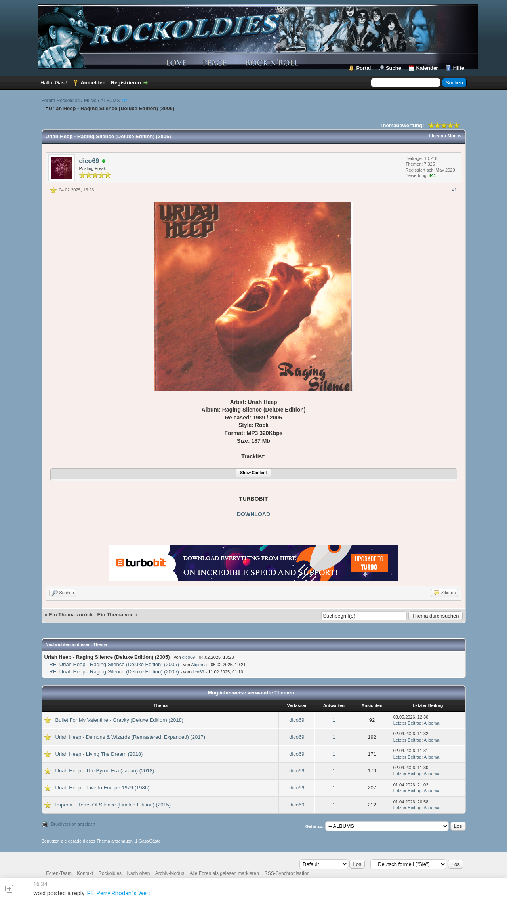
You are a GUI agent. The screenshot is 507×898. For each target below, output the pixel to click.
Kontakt (85, 873)
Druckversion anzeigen (73, 824)
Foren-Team (59, 873)
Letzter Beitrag (407, 723)
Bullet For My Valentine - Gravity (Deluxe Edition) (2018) (119, 720)
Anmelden (92, 83)
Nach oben (138, 873)
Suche (393, 68)
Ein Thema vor (115, 615)
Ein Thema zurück (71, 615)
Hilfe (458, 68)
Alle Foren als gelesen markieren (224, 873)
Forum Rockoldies (61, 100)
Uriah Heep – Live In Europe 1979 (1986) (102, 788)
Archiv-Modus (169, 873)
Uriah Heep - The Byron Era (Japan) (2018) (104, 771)
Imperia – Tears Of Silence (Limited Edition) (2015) (113, 805)
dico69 (89, 161)
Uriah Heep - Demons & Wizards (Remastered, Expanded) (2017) (130, 737)
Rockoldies (110, 873)
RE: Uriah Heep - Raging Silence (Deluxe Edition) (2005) (114, 664)
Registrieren (126, 83)
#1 (454, 189)
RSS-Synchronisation (286, 873)
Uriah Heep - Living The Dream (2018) (99, 754)
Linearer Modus (445, 135)
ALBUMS (110, 100)
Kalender (427, 68)
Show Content (253, 473)
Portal (363, 68)
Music (90, 100)
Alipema (199, 664)
